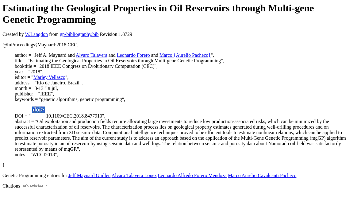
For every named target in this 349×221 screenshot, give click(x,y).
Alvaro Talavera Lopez (134, 175)
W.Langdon (36, 34)
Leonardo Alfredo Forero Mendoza (192, 175)
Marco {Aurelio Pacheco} (185, 55)
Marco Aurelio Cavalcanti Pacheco (262, 175)
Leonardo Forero (133, 55)
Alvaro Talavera (91, 55)
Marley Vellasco (49, 77)
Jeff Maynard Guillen (89, 175)
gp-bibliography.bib (79, 34)
